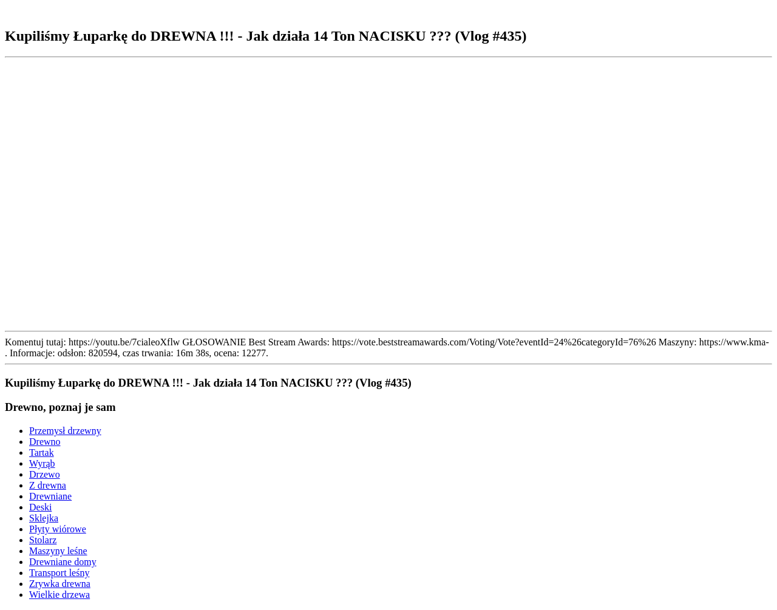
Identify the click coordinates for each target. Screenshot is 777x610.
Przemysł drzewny (65, 430)
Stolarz (42, 540)
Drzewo (44, 474)
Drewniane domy (63, 562)
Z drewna (47, 485)
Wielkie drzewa (59, 594)
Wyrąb (42, 463)
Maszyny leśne (58, 551)
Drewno (45, 441)
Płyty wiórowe (57, 529)
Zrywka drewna (59, 583)
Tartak (41, 452)
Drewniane (50, 496)
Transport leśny (59, 573)
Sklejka (43, 518)
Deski (40, 507)
